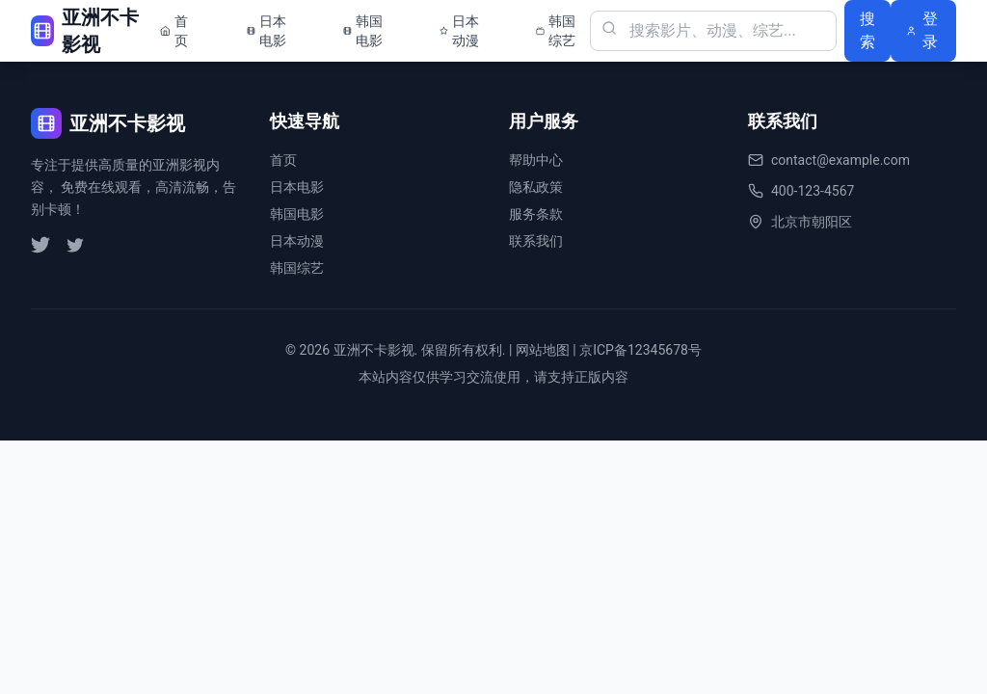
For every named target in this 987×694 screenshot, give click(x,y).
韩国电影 (297, 214)
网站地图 (543, 350)
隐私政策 (536, 187)
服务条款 (536, 214)
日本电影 (297, 187)
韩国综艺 (297, 268)
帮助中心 (536, 160)
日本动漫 (297, 241)
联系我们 (536, 241)
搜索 (867, 30)
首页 (283, 160)
